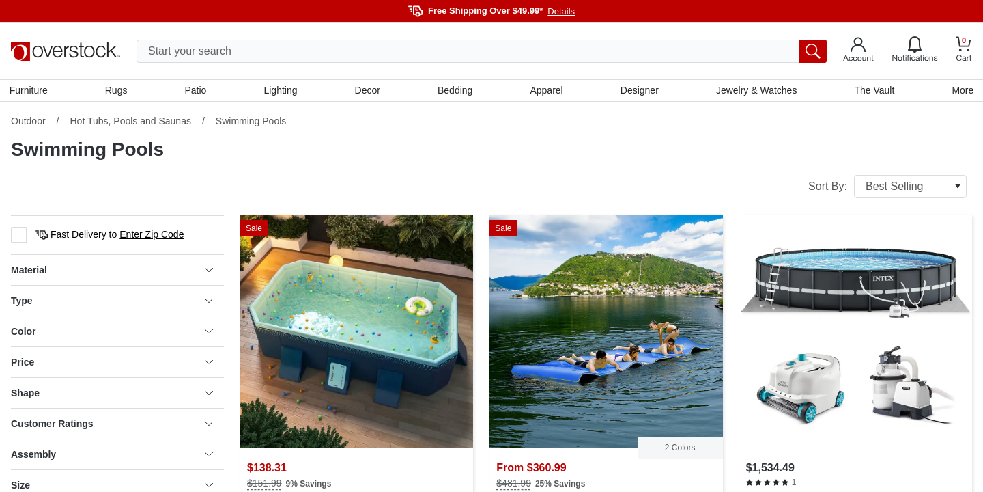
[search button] (813, 51)
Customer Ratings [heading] (112, 425)
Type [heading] (112, 302)
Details (561, 11)
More (961, 90)
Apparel (546, 90)
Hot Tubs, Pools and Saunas (130, 122)
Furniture (30, 90)
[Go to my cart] (964, 51)
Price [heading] (112, 363)
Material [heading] (112, 271)
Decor (367, 90)
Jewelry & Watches (755, 90)
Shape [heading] (112, 394)
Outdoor (28, 122)
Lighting (281, 90)
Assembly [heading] (112, 455)
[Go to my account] (858, 51)
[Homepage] (65, 51)
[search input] (482, 51)
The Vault (873, 90)
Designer (639, 90)
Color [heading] (112, 332)
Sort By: (887, 188)
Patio (197, 90)
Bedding (455, 90)
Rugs (117, 90)
